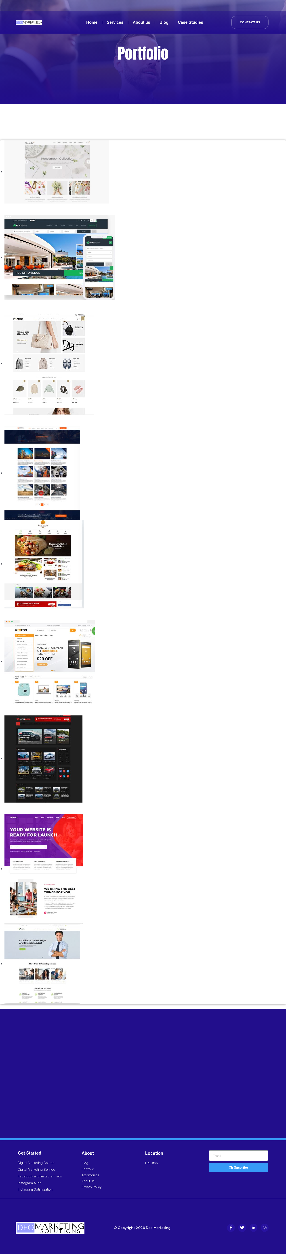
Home (91, 22)
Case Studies (190, 22)
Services (115, 22)
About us (141, 22)
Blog (164, 22)
